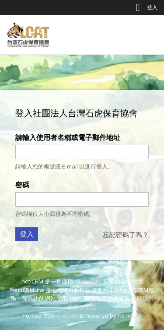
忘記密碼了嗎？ (126, 234)
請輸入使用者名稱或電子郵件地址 (67, 137)
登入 (152, 7)
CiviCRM (67, 315)
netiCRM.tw (27, 290)
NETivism (129, 315)
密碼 (22, 185)
